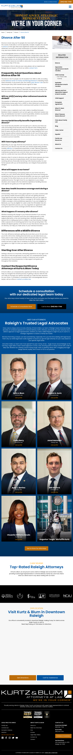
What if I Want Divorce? (59, 109)
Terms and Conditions (51, 752)
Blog (56, 126)
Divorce (16, 32)
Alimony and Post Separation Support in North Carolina (61, 92)
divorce (5, 47)
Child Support (59, 98)
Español (57, 134)
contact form (33, 68)
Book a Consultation (50, 1)
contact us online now (24, 279)
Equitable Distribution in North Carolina (61, 84)
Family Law (9, 32)
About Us (58, 144)
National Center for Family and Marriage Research (21, 81)
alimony (9, 148)
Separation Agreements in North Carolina (61, 69)
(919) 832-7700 (66, 2)
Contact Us (58, 148)
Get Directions (59, 740)
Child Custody (59, 75)
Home (2, 32)
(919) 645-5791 (59, 731)
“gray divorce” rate (37, 82)
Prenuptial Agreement (58, 103)
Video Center (59, 130)
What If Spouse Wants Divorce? (60, 115)
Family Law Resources (58, 139)
